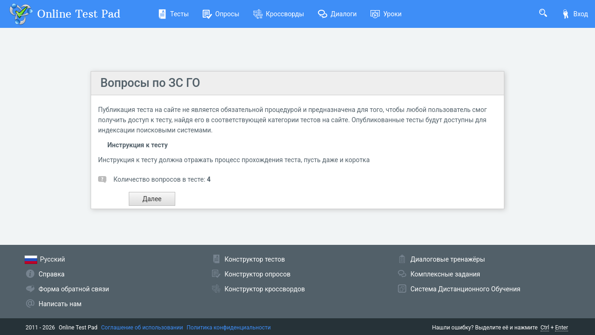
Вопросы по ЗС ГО (150, 83)
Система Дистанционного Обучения (465, 289)
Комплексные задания (445, 274)
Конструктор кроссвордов (265, 289)
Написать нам (60, 304)
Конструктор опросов (258, 274)
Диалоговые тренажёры (447, 259)
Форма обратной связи (74, 289)
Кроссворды (278, 14)
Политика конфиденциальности (229, 327)
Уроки (386, 14)
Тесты (173, 14)
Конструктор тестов (255, 259)
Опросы (221, 14)
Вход (574, 14)
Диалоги (337, 14)
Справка (52, 274)
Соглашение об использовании (142, 327)
